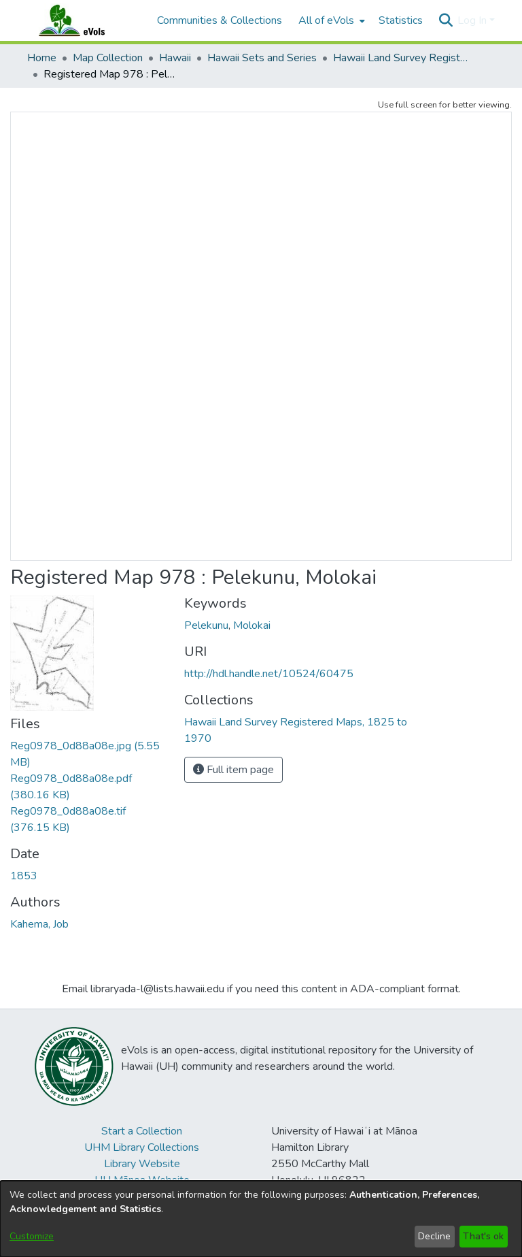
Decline (434, 1236)
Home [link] (41, 57)
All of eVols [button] (326, 20)
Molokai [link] (252, 625)
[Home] (85, 20)
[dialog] (261, 1219)
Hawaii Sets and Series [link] (262, 57)
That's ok (483, 1236)
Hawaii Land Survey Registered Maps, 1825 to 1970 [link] (401, 57)
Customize (32, 1236)
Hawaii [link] (175, 57)
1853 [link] (23, 875)
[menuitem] (330, 20)
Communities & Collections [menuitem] (219, 20)
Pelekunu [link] (206, 625)
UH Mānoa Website (142, 1180)
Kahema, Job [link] (39, 924)
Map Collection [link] (108, 57)
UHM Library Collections (141, 1147)
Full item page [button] (233, 769)
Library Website (142, 1163)
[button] (445, 20)
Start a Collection (141, 1131)
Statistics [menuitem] (401, 20)
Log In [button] (473, 20)
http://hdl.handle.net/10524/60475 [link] (268, 673)
